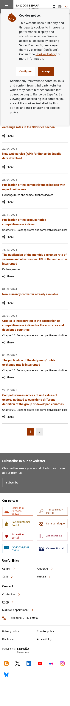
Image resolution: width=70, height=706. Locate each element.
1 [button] (32, 433)
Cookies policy (45, 631)
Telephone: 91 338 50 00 (20, 618)
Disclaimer (8, 639)
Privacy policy (10, 631)
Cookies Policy (46, 54)
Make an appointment (18, 610)
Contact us (11, 594)
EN (63, 7)
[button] (39, 432)
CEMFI (8, 568)
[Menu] (6, 6)
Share (8, 136)
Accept (46, 71)
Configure (25, 71)
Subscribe (12, 482)
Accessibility (44, 639)
